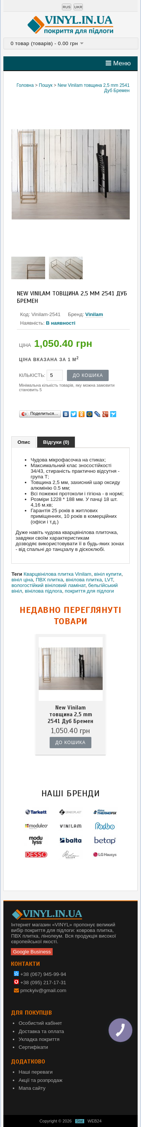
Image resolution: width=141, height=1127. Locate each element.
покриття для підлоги (89, 591)
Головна (25, 85)
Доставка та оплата (41, 1031)
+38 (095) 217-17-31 (40, 982)
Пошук (45, 85)
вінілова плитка (84, 579)
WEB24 (95, 1121)
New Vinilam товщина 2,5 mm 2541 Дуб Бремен (70, 714)
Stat (79, 1121)
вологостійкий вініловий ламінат (48, 585)
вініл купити (107, 574)
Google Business (32, 952)
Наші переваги (35, 1072)
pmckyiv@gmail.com (43, 990)
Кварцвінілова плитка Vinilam (57, 574)
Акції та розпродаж (40, 1080)
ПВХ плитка (49, 579)
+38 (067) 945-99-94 (40, 974)
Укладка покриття (38, 1039)
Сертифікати (33, 1047)
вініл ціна (22, 579)
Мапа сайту (31, 1088)
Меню (118, 63)
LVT (109, 579)
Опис (23, 442)
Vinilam (94, 314)
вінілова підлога (43, 591)
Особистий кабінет (40, 1023)
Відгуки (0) (56, 442)
